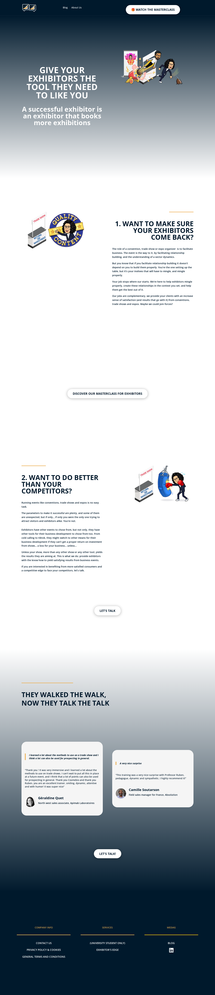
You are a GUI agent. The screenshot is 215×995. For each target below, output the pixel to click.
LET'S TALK (107, 611)
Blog (65, 7)
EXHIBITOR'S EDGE (107, 949)
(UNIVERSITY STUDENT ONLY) (107, 943)
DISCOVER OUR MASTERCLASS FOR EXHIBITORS (107, 394)
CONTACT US (44, 943)
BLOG (171, 943)
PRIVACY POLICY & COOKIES (44, 949)
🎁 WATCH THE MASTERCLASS (153, 10)
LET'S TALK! (107, 854)
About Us (76, 7)
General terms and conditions (43, 956)
